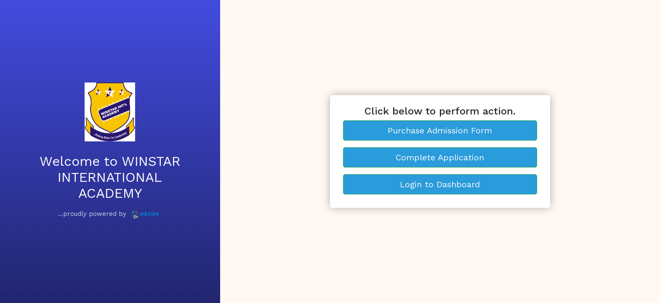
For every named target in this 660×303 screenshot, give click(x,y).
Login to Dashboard (440, 184)
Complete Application (440, 157)
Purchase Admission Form (440, 130)
